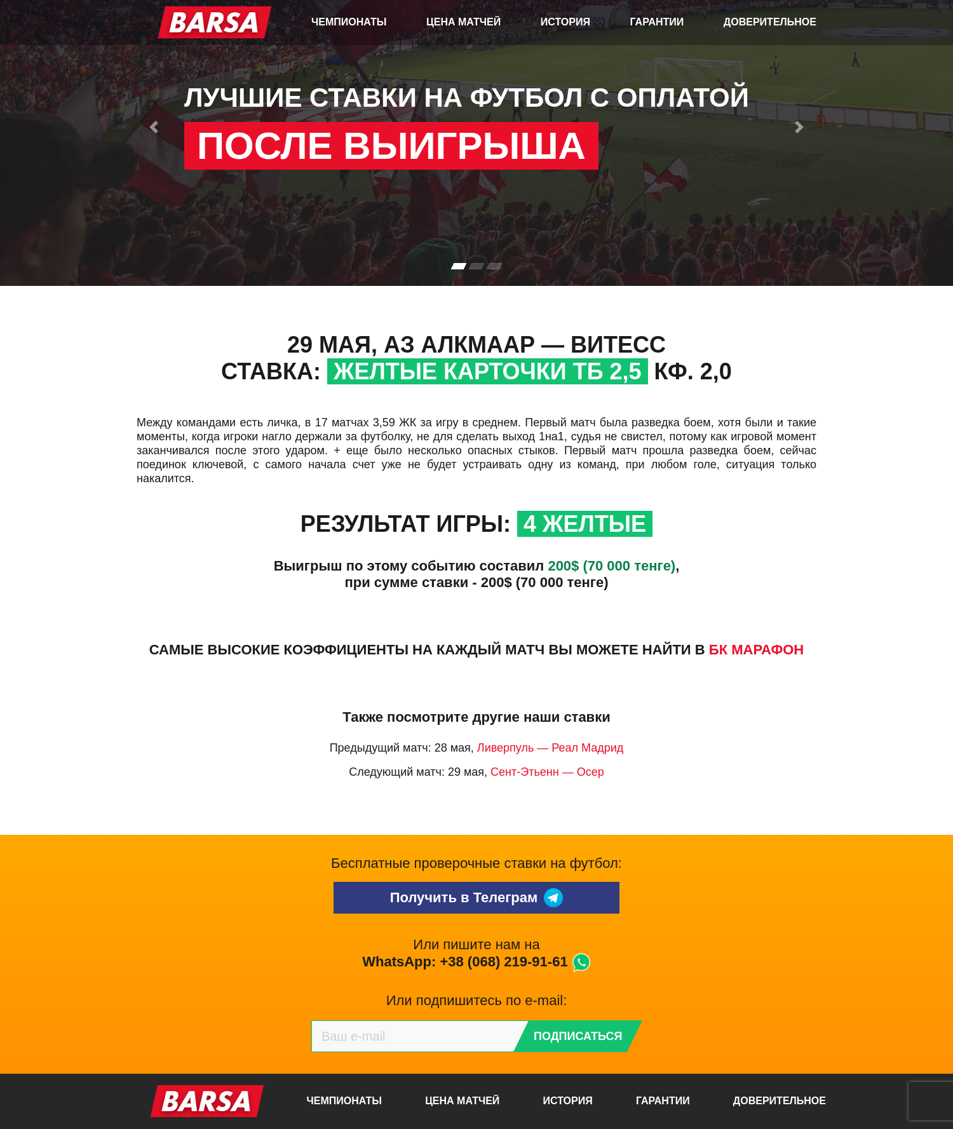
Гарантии (657, 22)
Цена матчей (463, 22)
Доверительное (770, 22)
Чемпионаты (348, 22)
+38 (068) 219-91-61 (503, 962)
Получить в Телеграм (477, 897)
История (565, 22)
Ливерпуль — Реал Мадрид (550, 747)
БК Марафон (756, 650)
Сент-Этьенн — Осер (547, 772)
